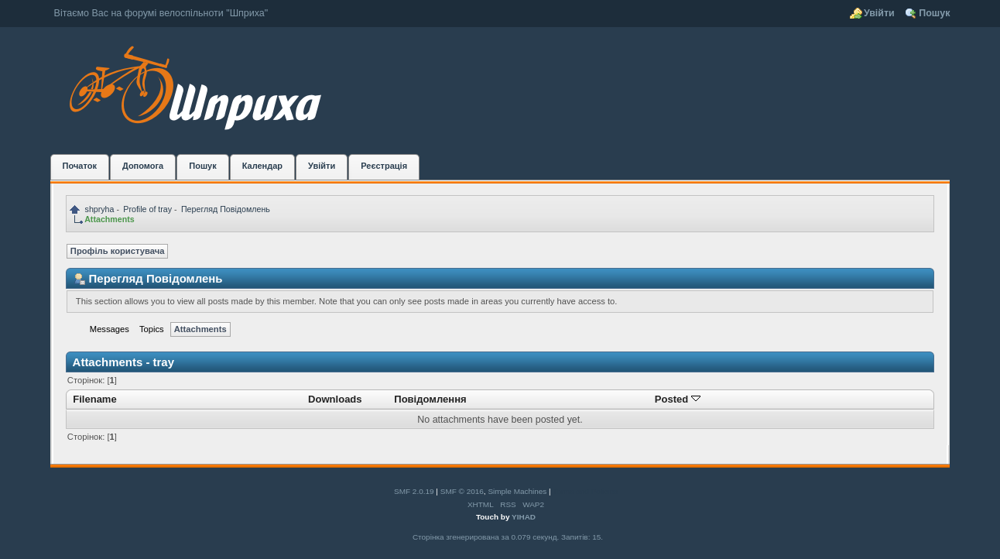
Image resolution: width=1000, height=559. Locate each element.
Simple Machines (517, 491)
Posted (677, 399)
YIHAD (524, 517)
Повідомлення (430, 399)
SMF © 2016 (462, 491)
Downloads (335, 399)
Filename (95, 399)
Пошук (934, 13)
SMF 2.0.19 (414, 491)
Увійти (879, 13)
